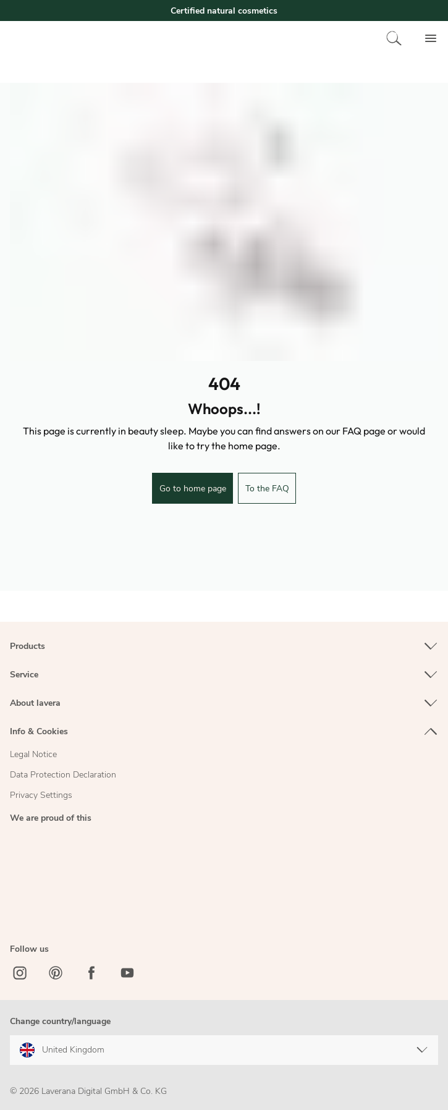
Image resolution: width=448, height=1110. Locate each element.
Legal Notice (33, 754)
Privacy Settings (41, 795)
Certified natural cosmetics (224, 11)
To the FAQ (267, 488)
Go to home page (192, 488)
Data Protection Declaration (63, 775)
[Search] (394, 38)
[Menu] (430, 39)
